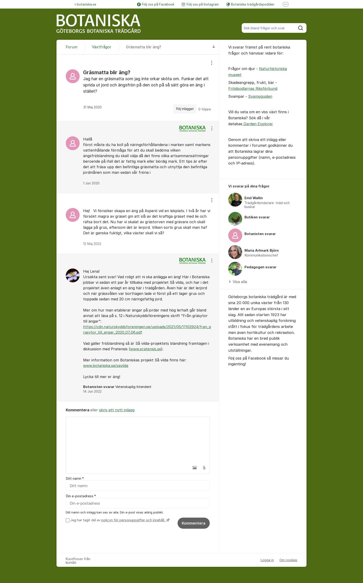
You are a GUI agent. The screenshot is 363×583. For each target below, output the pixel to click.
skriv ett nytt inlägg (117, 410)
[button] (194, 467)
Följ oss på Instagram (200, 4)
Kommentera (193, 523)
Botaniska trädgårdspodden (250, 4)
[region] (137, 88)
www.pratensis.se (145, 349)
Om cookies (288, 560)
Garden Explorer (257, 124)
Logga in (267, 560)
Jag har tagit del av (119, 520)
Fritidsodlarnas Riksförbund (252, 88)
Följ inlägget (185, 109)
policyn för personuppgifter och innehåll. (133, 520)
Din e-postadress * (81, 496)
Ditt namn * (75, 478)
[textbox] (138, 440)
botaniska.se (85, 4)
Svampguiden (260, 96)
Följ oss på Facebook (155, 4)
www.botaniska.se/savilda (105, 365)
